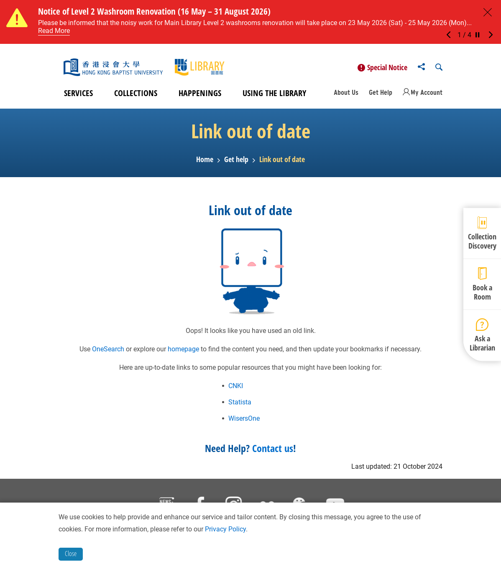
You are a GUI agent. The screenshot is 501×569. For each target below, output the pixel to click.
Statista (239, 403)
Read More (54, 31)
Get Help (380, 93)
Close (71, 553)
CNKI (235, 387)
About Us (346, 93)
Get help (236, 160)
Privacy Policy (225, 529)
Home (204, 160)
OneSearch (108, 350)
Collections (135, 94)
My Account (426, 93)
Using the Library (274, 94)
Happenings (200, 94)
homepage (183, 350)
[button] (451, 35)
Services (78, 94)
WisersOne (244, 419)
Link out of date (282, 160)
